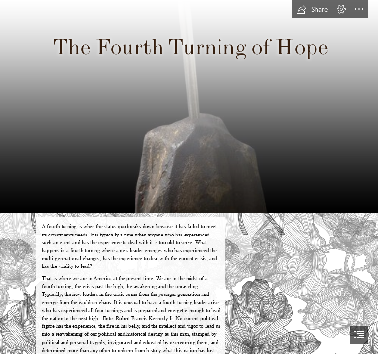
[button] (312, 9)
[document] (189, 177)
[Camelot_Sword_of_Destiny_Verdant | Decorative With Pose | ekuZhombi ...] (189, 106)
